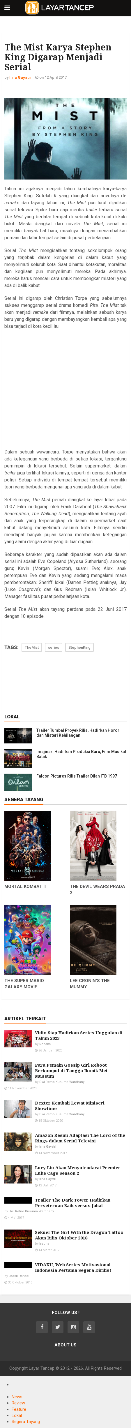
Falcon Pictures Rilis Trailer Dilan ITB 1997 (76, 776)
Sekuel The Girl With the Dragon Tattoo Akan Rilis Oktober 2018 (79, 1235)
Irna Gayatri (47, 1147)
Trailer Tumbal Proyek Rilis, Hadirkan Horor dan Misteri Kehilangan (77, 733)
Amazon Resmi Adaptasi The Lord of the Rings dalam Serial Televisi (80, 1138)
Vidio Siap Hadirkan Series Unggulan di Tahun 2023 (79, 1035)
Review (18, 1403)
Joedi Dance (19, 1276)
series (53, 647)
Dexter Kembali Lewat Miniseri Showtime (70, 1105)
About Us (65, 1345)
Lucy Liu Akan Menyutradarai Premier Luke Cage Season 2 (78, 1170)
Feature (19, 1409)
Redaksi (45, 1044)
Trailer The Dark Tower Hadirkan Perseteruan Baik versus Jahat (72, 1202)
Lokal (17, 1415)
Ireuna (44, 1244)
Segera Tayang (26, 1421)
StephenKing (79, 647)
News (17, 1396)
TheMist (32, 647)
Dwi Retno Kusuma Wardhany (61, 1082)
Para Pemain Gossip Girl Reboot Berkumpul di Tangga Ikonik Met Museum (71, 1070)
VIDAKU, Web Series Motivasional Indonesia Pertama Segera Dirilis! (73, 1267)
